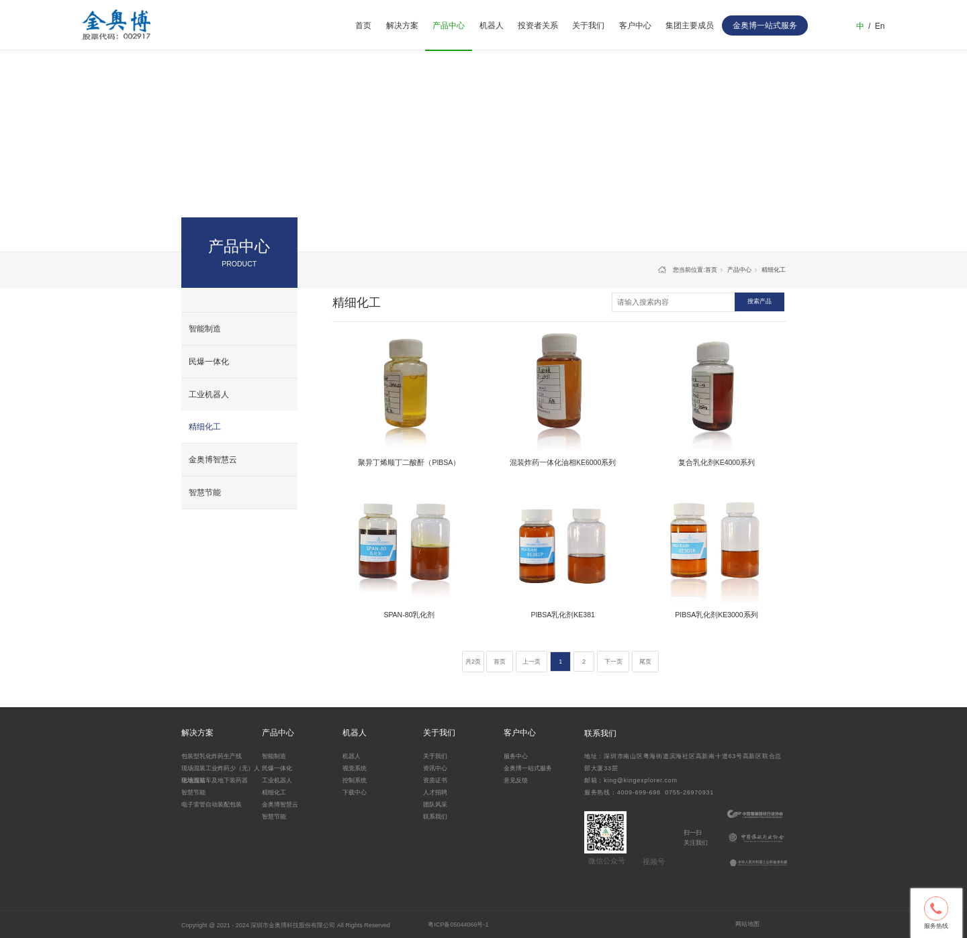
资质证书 (435, 780)
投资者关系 (538, 25)
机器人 (491, 25)
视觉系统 (354, 768)
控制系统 (354, 780)
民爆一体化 (209, 361)
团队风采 (435, 804)
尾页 (645, 661)
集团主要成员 (689, 25)
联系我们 (435, 816)
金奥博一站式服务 (528, 768)
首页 (363, 25)
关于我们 (588, 25)
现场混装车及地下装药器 (214, 780)
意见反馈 (516, 780)
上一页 (531, 661)
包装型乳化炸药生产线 (211, 756)
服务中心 (516, 756)
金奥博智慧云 (213, 459)
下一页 (613, 661)
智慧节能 (205, 492)
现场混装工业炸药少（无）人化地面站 (220, 773)
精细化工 (205, 426)
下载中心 (354, 792)
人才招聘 (435, 792)
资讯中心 (435, 768)
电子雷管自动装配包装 (211, 804)
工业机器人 (209, 394)
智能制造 (205, 328)
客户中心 (635, 25)
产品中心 (448, 25)
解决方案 (402, 25)
